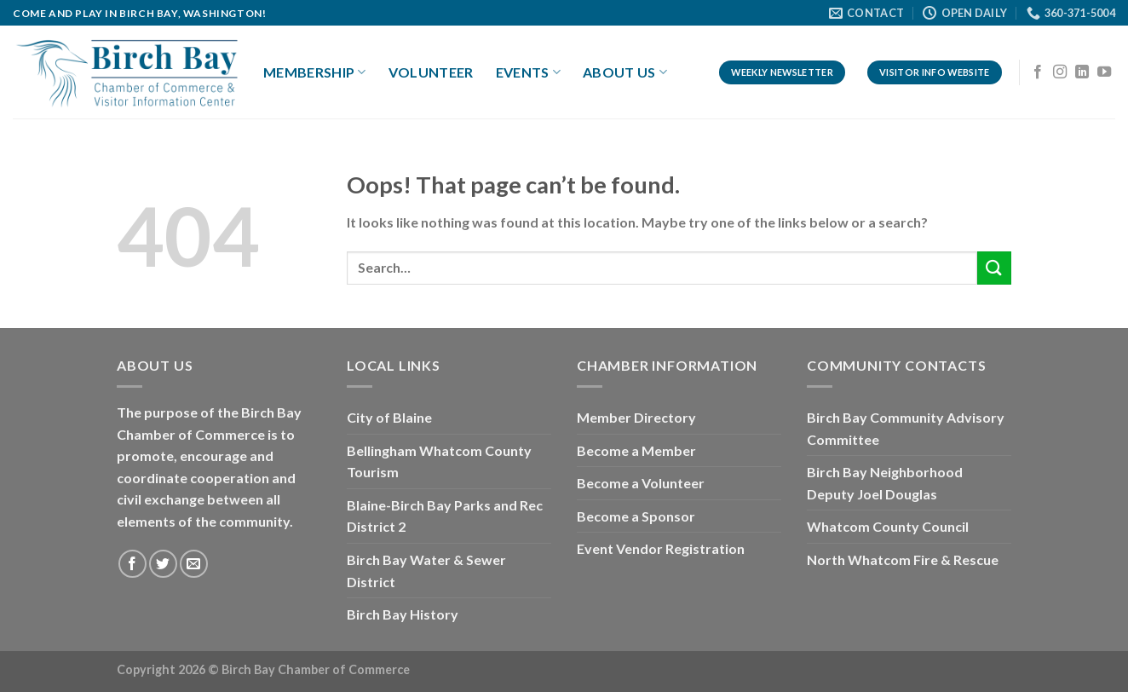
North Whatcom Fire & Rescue (903, 559)
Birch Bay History (402, 614)
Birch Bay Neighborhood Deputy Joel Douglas (885, 483)
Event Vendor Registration (661, 548)
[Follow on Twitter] (163, 564)
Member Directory (636, 417)
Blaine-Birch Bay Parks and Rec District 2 (445, 516)
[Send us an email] (194, 564)
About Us (625, 72)
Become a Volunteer (641, 483)
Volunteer (431, 72)
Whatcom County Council (888, 526)
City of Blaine (389, 417)
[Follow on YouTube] (1104, 72)
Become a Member (636, 450)
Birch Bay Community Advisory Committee (905, 428)
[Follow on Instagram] (1060, 72)
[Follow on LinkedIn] (1082, 72)
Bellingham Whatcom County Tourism (439, 461)
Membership (314, 72)
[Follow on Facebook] (1038, 72)
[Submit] (994, 268)
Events (528, 72)
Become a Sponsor (636, 516)
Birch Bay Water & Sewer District (426, 570)
